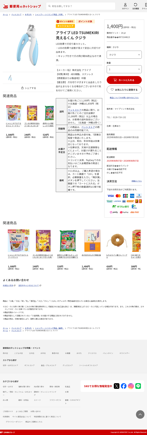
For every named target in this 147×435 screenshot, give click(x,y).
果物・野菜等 (54, 386)
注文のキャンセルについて (28, 285)
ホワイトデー (124, 353)
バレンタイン (108, 353)
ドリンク (52, 392)
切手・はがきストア (10, 365)
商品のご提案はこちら (33, 421)
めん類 (5, 400)
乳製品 (67, 386)
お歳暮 (67, 353)
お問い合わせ (36, 411)
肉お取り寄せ (39, 386)
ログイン (125, 8)
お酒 (66, 392)
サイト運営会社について (21, 416)
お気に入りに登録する (126, 89)
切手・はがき (8, 386)
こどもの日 (18, 353)
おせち (79, 353)
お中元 (43, 353)
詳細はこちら (137, 181)
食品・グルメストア (48, 365)
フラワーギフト (55, 400)
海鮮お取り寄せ (24, 386)
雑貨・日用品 (23, 400)
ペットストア (74, 110)
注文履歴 (135, 8)
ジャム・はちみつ (25, 392)
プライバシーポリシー (14, 421)
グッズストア (68, 365)
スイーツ (37, 400)
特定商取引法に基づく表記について (47, 416)
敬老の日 (55, 353)
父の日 (31, 353)
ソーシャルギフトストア (88, 365)
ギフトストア (29, 365)
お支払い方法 (8, 285)
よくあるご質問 (22, 411)
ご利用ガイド (8, 411)
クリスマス (92, 353)
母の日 (5, 353)
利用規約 (6, 416)
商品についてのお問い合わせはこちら (124, 97)
